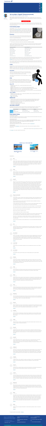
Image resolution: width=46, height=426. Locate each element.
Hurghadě (11, 59)
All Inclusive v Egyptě (18, 29)
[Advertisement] (21, 7)
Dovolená (12, 130)
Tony (34, 128)
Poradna (40, 11)
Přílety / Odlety (40, 8)
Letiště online (40, 10)
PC (10, 130)
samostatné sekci (32, 123)
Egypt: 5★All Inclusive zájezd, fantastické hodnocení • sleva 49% (18, 152)
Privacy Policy (6, 422)
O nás (9, 422)
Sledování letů (40, 5)
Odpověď (14, 166)
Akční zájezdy (40, 3)
